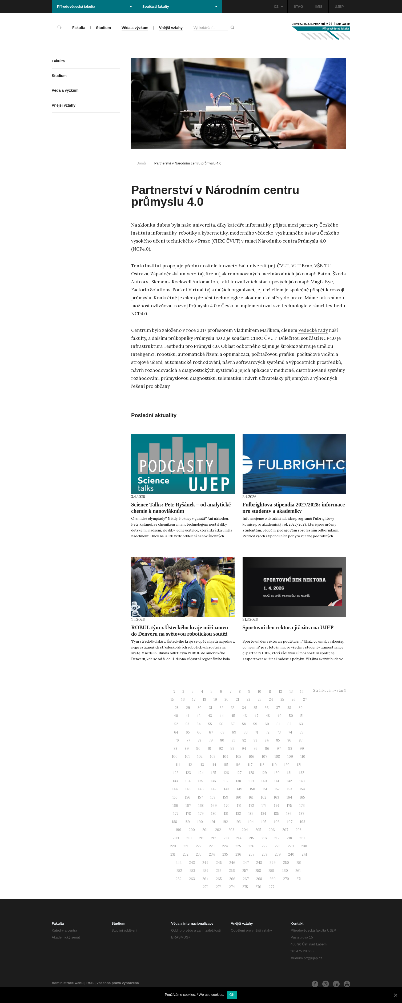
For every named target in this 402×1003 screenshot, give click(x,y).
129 (264, 773)
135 (200, 781)
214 (239, 838)
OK (232, 995)
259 (271, 870)
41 (187, 716)
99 (302, 748)
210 (189, 838)
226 (251, 846)
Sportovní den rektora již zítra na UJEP (288, 627)
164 (289, 797)
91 (209, 748)
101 (187, 756)
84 (267, 740)
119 (274, 765)
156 (187, 797)
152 (277, 789)
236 (238, 854)
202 (218, 830)
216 (264, 838)
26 (294, 699)
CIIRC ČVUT (226, 241)
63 (301, 724)
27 (305, 699)
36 (267, 708)
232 (185, 854)
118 (262, 765)
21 (237, 699)
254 (205, 870)
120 (287, 765)
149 (239, 789)
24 (271, 699)
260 (285, 870)
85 (278, 740)
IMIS (319, 7)
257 (245, 870)
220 (173, 846)
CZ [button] (278, 7)
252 (179, 870)
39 (301, 708)
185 (276, 813)
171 (239, 805)
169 (214, 805)
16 (183, 699)
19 (215, 699)
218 (289, 838)
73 (279, 732)
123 (188, 773)
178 (188, 813)
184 (263, 813)
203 (231, 830)
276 (258, 887)
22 (248, 699)
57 (233, 724)
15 (172, 699)
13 (291, 691)
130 (277, 773)
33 (233, 708)
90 (198, 748)
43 (210, 716)
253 (192, 870)
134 (188, 781)
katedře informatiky (249, 225)
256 (232, 870)
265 (219, 879)
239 (278, 854)
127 (239, 773)
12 (280, 691)
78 (199, 740)
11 (270, 691)
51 (302, 716)
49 (279, 716)
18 (204, 699)
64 (176, 732)
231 (172, 854)
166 (175, 805)
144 (175, 789)
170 (227, 805)
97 (279, 748)
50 (291, 716)
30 (200, 708)
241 (304, 854)
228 (277, 846)
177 (175, 813)
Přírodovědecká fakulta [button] (94, 7)
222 (199, 846)
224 (225, 846)
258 (258, 870)
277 (271, 887)
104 (225, 756)
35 (255, 708)
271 (299, 879)
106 (251, 756)
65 (188, 732)
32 (221, 708)
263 (192, 879)
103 (212, 756)
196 (277, 822)
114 (213, 765)
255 (219, 870)
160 (238, 797)
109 (290, 756)
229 (291, 846)
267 (246, 879)
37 (278, 708)
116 (238, 765)
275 (245, 887)
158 (212, 797)
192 (225, 822)
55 (210, 724)
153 (289, 789)
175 (289, 805)
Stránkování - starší (329, 690)
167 (188, 805)
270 (286, 879)
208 (299, 830)
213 (226, 838)
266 (232, 879)
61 (278, 724)
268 (259, 879)
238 (264, 854)
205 (258, 830)
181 (226, 813)
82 (244, 740)
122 (175, 773)
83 (255, 740)
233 (199, 854)
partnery (308, 225)
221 (185, 846)
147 (213, 789)
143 (302, 781)
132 (301, 773)
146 (201, 789)
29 (188, 708)
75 (301, 732)
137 (225, 781)
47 (256, 716)
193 (238, 822)
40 (176, 716)
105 (238, 756)
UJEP (339, 7)
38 (289, 708)
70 (246, 732)
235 (225, 854)
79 (211, 740)
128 (251, 773)
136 (213, 781)
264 (205, 879)
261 (298, 870)
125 (213, 773)
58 (244, 724)
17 (193, 699)
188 (174, 822)
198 (302, 822)
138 (238, 781)
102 (200, 756)
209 (176, 838)
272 (205, 887)
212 (213, 838)
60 (267, 724)
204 (245, 830)
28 (177, 708)
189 (187, 822)
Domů (141, 163)
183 (251, 813)
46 (245, 716)
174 (276, 805)
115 (226, 765)
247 (246, 862)
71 (256, 732)
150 (252, 789)
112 (189, 765)
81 (233, 740)
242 (179, 862)
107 (264, 756)
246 (232, 862)
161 (251, 797)
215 (251, 838)
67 (211, 732)
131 (289, 773)
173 (264, 805)
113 (201, 765)
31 (210, 708)
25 (282, 699)
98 (290, 748)
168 (201, 805)
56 (221, 724)
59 (255, 724)
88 (175, 748)
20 (226, 699)
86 (289, 740)
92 (221, 748)
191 (212, 822)
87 (301, 740)
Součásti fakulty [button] (179, 7)
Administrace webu (67, 983)
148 (226, 789)
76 (177, 740)
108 (277, 756)
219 (302, 838)
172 (251, 805)
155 (175, 797)
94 (244, 748)
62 (289, 724)
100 (175, 756)
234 (212, 854)
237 (251, 854)
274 (232, 887)
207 (285, 830)
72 (268, 732)
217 (276, 838)
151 (265, 789)
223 (212, 846)
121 (299, 765)
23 (260, 699)
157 (200, 797)
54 (199, 724)
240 (291, 854)
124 (201, 773)
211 (201, 838)
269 (273, 879)
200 (192, 830)
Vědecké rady (313, 330)
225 (238, 846)
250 (286, 862)
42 (198, 716)
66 (199, 732)
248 (259, 862)
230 (304, 846)
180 (213, 813)
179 (201, 813)
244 (205, 862)
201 (205, 830)
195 (264, 822)
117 (250, 765)
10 (259, 691)
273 (219, 887)
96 (267, 748)
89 (187, 748)
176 (302, 805)
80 (222, 740)
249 (273, 862)
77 (188, 740)
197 (289, 822)
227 (264, 846)
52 (176, 724)
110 (302, 756)
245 (219, 862)
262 (179, 879)
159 (225, 797)
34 (244, 708)
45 (233, 716)
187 (301, 813)
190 (200, 822)
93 (232, 748)
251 (299, 862)
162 (263, 797)
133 (175, 781)
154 (302, 789)
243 (192, 862)
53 (187, 724)
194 (251, 822)
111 (178, 765)
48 (268, 716)
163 (276, 797)
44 (221, 716)
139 (251, 781)
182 (238, 813)
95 (256, 748)
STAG (298, 7)
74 (290, 732)
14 (302, 691)
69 (234, 732)
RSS (90, 983)
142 (289, 781)
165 (302, 797)
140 (264, 781)
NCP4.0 (141, 249)
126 (226, 773)
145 (188, 789)
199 (178, 830)
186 (289, 813)
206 (272, 830)
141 (276, 781)
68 (222, 732)
